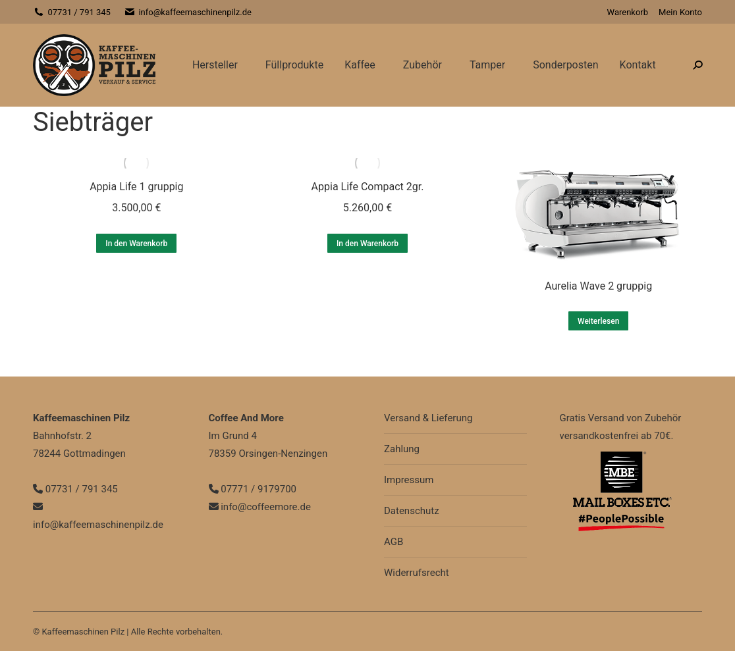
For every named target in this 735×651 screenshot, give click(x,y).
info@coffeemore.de (260, 507)
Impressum (408, 480)
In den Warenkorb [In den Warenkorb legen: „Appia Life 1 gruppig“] (136, 243)
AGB (393, 542)
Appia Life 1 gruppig (136, 186)
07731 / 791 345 (72, 12)
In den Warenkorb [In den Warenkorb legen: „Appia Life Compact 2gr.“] (367, 243)
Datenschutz (411, 511)
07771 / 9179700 (253, 489)
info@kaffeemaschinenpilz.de (188, 12)
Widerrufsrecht (416, 573)
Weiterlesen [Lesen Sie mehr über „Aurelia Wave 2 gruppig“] (598, 321)
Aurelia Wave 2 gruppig (598, 286)
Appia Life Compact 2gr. (368, 186)
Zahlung (402, 449)
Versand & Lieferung (428, 418)
